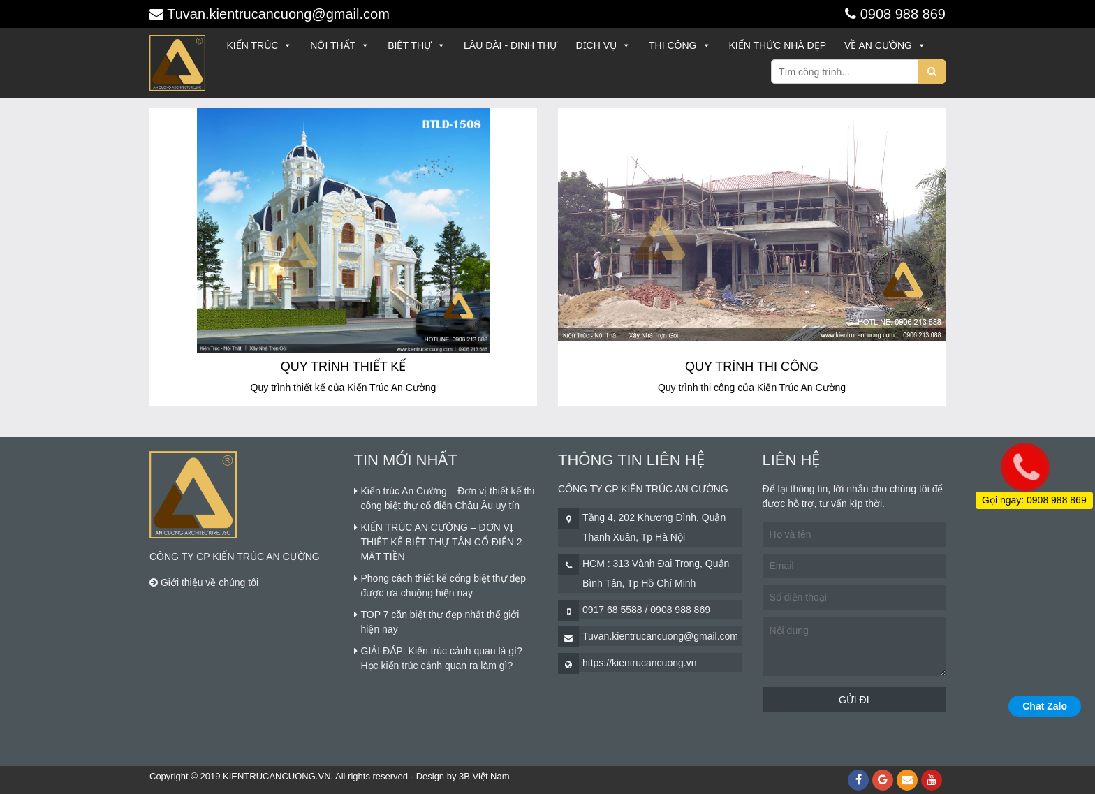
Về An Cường (885, 45)
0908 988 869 (901, 14)
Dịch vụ (603, 45)
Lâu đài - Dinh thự (510, 45)
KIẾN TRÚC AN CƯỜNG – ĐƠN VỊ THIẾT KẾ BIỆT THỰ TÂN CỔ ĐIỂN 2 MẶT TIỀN (441, 542)
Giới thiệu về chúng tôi (203, 582)
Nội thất (339, 45)
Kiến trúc (260, 45)
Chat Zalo (1044, 706)
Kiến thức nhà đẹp (778, 45)
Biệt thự (417, 45)
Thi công (679, 45)
